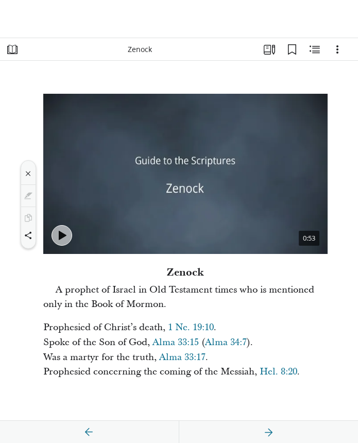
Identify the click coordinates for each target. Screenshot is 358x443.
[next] (268, 432)
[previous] (89, 432)
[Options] (337, 49)
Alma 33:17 (182, 357)
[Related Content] (314, 49)
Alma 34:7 (226, 342)
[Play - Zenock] (62, 235)
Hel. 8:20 (278, 371)
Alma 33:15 (175, 342)
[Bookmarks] (292, 49)
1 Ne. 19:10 (191, 327)
